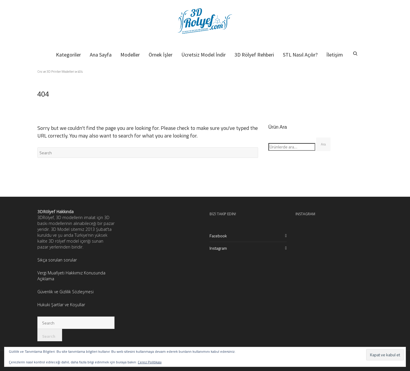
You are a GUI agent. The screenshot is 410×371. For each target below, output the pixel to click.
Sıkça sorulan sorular (57, 260)
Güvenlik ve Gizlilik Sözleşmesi (65, 291)
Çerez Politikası (150, 362)
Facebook (218, 236)
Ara (323, 144)
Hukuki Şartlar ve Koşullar (61, 304)
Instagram (218, 248)
